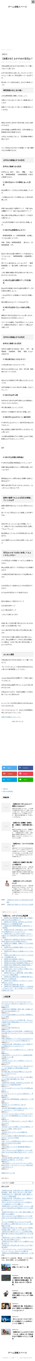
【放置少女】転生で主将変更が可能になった (18, 963)
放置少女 (5, 789)
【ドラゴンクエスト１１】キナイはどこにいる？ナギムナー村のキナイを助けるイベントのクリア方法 (17, 1003)
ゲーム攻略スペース (17, 7)
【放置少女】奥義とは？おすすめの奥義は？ (18, 961)
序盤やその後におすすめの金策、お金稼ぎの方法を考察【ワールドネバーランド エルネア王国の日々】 (17, 1033)
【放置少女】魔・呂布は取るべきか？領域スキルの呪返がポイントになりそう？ (22, 1308)
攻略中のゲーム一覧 (8, 1173)
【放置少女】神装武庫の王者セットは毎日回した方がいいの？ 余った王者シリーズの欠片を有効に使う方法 (17, 988)
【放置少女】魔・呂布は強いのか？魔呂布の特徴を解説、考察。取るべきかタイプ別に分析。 (22, 1281)
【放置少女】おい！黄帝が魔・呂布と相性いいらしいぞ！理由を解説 (22, 1295)
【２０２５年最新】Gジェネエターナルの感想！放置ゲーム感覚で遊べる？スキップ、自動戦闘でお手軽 (17, 1224)
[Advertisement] (17, 28)
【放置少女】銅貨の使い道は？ (13, 984)
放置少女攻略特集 (8, 791)
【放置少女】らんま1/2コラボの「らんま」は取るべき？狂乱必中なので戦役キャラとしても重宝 (17, 935)
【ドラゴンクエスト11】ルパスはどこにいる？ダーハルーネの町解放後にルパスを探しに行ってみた (17, 1115)
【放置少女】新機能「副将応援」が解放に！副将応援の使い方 (22, 825)
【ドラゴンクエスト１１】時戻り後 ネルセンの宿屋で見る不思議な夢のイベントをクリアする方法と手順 (17, 1022)
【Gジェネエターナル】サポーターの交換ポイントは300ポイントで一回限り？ (22, 1321)
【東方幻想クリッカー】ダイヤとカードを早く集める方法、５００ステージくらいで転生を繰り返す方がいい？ (17, 1165)
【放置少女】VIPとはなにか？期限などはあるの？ (22, 805)
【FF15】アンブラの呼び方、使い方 (13, 1104)
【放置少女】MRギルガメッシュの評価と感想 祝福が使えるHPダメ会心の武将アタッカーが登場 (17, 1233)
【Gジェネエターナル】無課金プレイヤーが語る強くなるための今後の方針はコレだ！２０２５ (17, 1152)
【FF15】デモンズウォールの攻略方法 (14, 1132)
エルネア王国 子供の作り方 (10, 1027)
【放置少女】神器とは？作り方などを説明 (20, 904)
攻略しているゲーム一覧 (20, 1267)
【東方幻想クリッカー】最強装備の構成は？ (16, 1147)
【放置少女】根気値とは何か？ (13, 959)
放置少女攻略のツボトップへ (11, 717)
